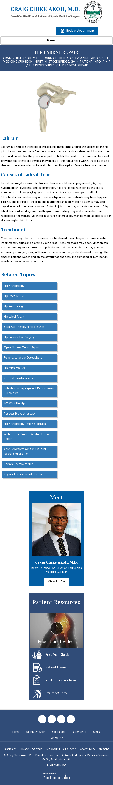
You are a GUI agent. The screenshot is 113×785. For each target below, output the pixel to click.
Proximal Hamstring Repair (19, 378)
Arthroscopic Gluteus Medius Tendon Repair (27, 436)
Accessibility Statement (94, 749)
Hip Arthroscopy (14, 286)
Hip (107, 62)
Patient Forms (55, 667)
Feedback (52, 749)
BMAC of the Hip (14, 403)
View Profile (56, 581)
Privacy (24, 749)
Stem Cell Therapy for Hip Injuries (24, 327)
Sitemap (37, 749)
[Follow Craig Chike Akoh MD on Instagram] (71, 719)
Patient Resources (56, 602)
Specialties (58, 732)
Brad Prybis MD (56, 765)
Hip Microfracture (15, 368)
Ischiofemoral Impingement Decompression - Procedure (30, 390)
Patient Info (90, 62)
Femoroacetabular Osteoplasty (23, 358)
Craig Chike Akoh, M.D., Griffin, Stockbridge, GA (56, 60)
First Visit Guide (57, 655)
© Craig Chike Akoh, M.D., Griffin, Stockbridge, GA (56, 757)
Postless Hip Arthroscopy (19, 414)
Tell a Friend (69, 749)
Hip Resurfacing (13, 306)
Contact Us (56, 738)
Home (15, 732)
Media (97, 732)
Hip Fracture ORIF (14, 296)
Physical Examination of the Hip (23, 474)
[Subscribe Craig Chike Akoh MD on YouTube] (61, 719)
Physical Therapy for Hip (18, 464)
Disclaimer (10, 749)
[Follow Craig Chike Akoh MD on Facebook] (42, 719)
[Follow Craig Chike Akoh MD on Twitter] (52, 719)
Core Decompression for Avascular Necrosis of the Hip (25, 451)
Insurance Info (56, 693)
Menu (55, 40)
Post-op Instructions (60, 680)
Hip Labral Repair (14, 317)
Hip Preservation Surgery (19, 337)
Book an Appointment (80, 30)
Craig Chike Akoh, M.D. (56, 562)
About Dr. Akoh (35, 732)
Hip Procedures (41, 65)
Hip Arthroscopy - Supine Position (25, 424)
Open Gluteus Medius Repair (21, 347)
